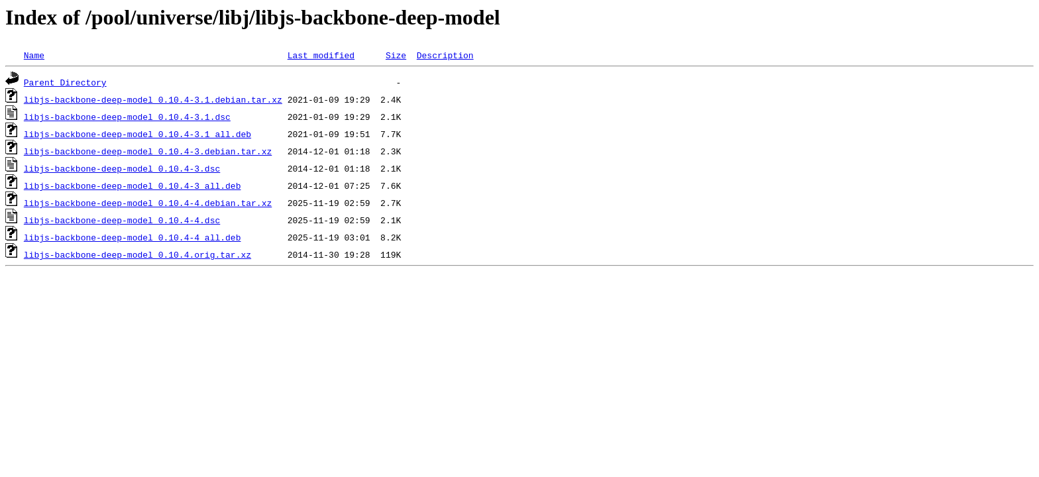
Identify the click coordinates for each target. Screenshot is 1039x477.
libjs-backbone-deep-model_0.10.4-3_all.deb (132, 185)
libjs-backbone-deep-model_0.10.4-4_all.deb (132, 237)
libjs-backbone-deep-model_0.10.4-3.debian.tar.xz (148, 151)
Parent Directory (65, 82)
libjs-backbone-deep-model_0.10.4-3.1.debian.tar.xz (153, 99)
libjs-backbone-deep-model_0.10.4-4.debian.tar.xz (148, 203)
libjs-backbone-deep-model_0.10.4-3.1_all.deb (137, 134)
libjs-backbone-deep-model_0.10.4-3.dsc (122, 168)
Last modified (321, 55)
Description (445, 55)
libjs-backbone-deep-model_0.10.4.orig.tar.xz (137, 254)
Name (34, 55)
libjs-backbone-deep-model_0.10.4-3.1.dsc (127, 117)
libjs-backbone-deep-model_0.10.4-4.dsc (122, 220)
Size (396, 55)
